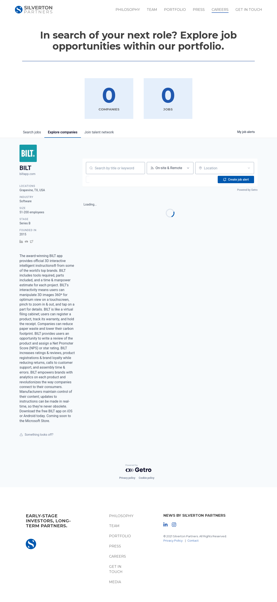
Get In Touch (252, 11)
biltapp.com (27, 174)
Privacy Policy (173, 540)
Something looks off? (36, 435)
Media (114, 582)
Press (202, 11)
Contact (193, 540)
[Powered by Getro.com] (138, 468)
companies (62, 132)
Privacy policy (127, 477)
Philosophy (131, 11)
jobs (32, 132)
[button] (100, 179)
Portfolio (179, 11)
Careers (223, 11)
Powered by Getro (247, 190)
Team (155, 11)
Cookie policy (146, 477)
